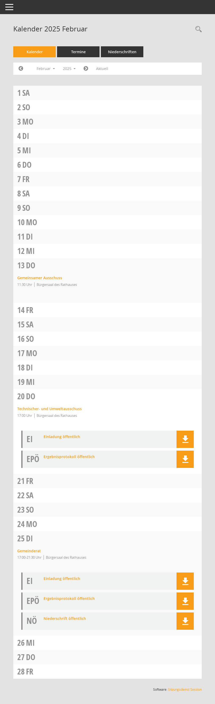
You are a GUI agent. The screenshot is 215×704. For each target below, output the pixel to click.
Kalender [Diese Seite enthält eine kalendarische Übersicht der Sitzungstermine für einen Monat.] (35, 51)
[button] (185, 439)
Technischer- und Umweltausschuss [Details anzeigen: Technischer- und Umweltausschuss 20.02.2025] (49, 408)
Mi (26, 150)
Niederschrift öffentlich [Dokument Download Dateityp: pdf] (65, 618)
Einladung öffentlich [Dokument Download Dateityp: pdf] (62, 437)
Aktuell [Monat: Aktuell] (102, 68)
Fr (25, 179)
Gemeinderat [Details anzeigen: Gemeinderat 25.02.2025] (29, 550)
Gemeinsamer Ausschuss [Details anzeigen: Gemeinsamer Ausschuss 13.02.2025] (39, 277)
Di (25, 135)
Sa (26, 92)
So (26, 107)
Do (27, 164)
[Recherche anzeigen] (197, 29)
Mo (27, 121)
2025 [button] (69, 68)
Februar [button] (46, 68)
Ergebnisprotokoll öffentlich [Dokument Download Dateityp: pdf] (69, 457)
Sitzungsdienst (185, 689)
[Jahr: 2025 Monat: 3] (86, 68)
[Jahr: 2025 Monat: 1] (21, 68)
